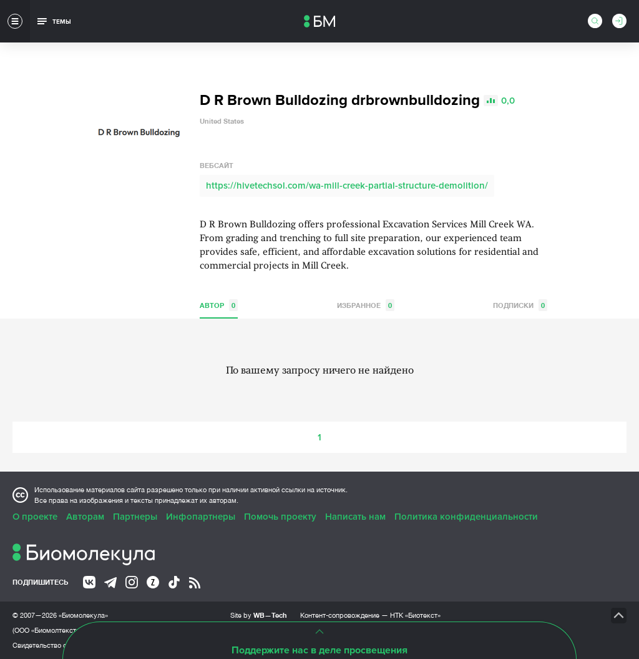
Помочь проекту (280, 516)
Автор (219, 305)
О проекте (34, 516)
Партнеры (135, 516)
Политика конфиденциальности (466, 516)
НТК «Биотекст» (415, 615)
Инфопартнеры (200, 516)
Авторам (85, 516)
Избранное (365, 305)
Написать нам (355, 516)
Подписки (520, 305)
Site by (258, 615)
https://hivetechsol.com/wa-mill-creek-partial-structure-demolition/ (347, 185)
